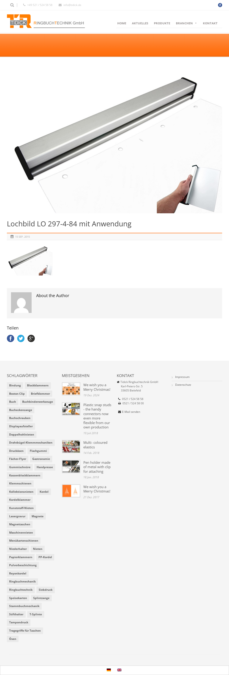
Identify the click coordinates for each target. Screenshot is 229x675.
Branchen (186, 23)
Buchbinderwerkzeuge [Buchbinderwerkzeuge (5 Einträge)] (37, 402)
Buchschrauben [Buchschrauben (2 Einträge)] (19, 418)
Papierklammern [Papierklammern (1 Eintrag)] (20, 557)
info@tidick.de (72, 5)
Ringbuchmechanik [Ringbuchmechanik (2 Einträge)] (22, 581)
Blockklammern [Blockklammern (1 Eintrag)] (38, 385)
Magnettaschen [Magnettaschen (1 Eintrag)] (19, 524)
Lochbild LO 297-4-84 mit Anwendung (69, 223)
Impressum (182, 377)
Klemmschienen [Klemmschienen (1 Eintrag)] (20, 483)
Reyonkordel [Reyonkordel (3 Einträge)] (17, 573)
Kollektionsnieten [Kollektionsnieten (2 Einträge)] (21, 492)
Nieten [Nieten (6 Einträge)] (37, 549)
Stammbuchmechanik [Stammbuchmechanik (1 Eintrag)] (24, 606)
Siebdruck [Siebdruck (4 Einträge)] (45, 590)
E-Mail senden (131, 412)
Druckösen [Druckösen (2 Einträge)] (16, 451)
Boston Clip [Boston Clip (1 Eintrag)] (17, 394)
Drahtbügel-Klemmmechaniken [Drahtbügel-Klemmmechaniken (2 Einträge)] (30, 442)
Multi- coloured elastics (95, 444)
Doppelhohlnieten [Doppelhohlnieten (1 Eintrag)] (21, 434)
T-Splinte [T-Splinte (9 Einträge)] (36, 614)
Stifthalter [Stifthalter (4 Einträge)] (16, 614)
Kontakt (210, 23)
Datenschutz (183, 385)
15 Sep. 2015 (22, 236)
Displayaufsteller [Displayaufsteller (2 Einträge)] (21, 426)
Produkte (162, 23)
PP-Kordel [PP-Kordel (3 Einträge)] (45, 557)
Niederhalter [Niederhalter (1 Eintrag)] (18, 549)
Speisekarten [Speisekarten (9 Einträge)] (18, 598)
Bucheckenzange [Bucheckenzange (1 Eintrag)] (20, 410)
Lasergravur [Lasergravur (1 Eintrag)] (17, 516)
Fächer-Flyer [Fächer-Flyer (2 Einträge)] (17, 459)
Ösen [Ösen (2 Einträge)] (12, 639)
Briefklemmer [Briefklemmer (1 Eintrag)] (40, 394)
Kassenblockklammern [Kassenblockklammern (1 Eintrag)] (24, 475)
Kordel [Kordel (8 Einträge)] (44, 492)
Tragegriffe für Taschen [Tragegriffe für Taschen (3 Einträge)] (25, 631)
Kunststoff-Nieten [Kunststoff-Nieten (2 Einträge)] (21, 508)
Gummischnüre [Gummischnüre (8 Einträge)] (19, 467)
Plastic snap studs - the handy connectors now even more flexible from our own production (97, 416)
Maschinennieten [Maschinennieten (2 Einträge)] (21, 532)
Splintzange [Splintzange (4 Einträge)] (41, 598)
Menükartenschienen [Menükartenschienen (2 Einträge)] (23, 541)
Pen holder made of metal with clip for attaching (97, 467)
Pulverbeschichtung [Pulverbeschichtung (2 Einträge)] (23, 565)
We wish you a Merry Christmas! (96, 387)
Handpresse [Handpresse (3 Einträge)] (45, 467)
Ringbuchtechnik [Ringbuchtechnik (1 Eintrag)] (21, 590)
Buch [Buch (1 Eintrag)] (12, 402)
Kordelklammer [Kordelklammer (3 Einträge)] (19, 500)
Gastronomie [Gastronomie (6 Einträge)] (41, 459)
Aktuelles (140, 23)
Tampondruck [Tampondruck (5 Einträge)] (18, 622)
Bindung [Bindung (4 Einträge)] (15, 385)
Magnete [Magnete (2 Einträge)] (38, 516)
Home (121, 23)
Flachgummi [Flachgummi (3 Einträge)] (38, 451)
